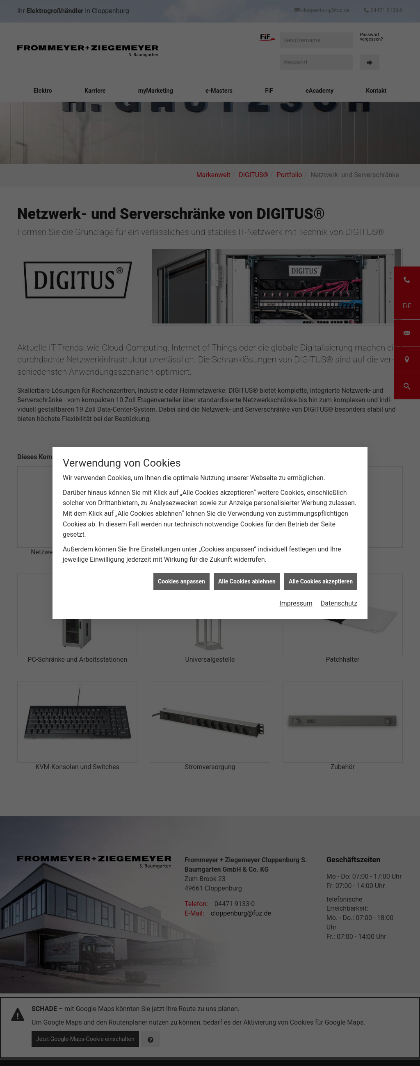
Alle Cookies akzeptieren (321, 571)
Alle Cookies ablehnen (247, 571)
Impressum (296, 593)
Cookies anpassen (181, 571)
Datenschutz (339, 593)
